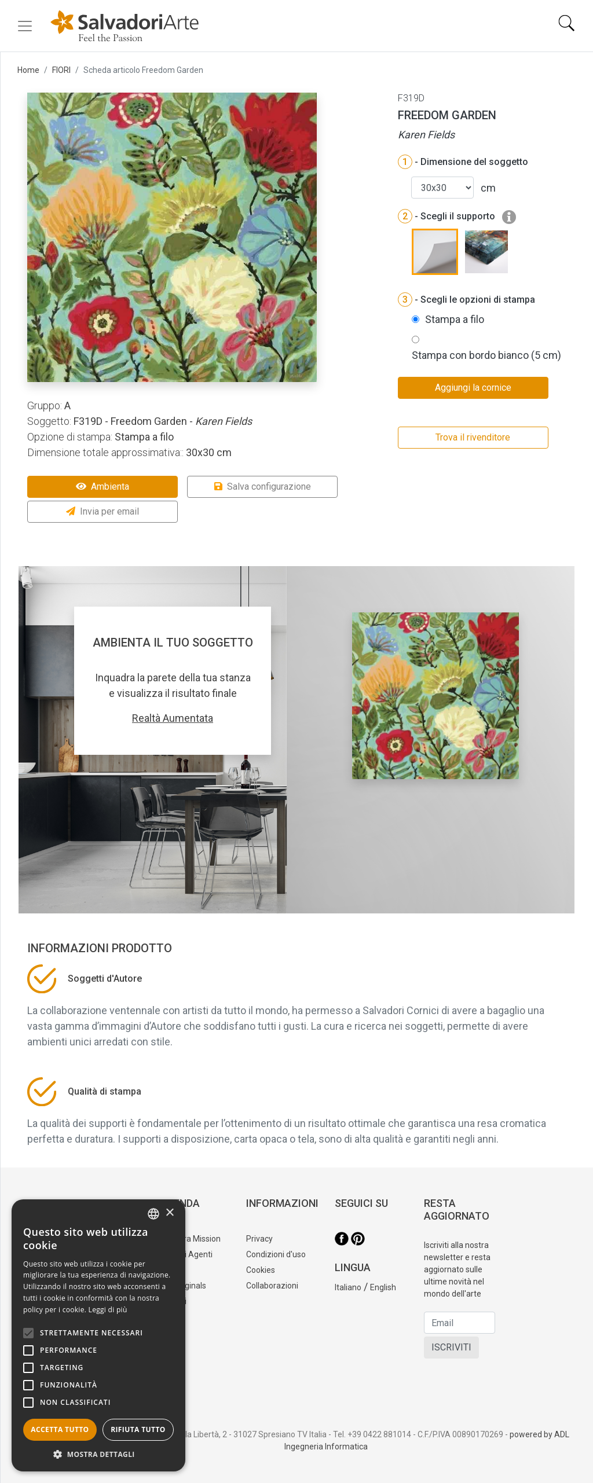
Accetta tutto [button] (60, 1429)
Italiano (348, 1287)
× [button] (169, 1213)
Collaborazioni (272, 1285)
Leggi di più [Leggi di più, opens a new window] (108, 1310)
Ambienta (102, 486)
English (383, 1287)
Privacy (259, 1238)
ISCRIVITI (451, 1347)
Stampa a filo (454, 319)
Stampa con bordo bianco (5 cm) (486, 355)
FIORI (61, 70)
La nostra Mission (189, 1238)
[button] (98, 1454)
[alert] (98, 1335)
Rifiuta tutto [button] (138, 1429)
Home (28, 70)
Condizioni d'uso (276, 1254)
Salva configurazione (262, 486)
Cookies (260, 1270)
